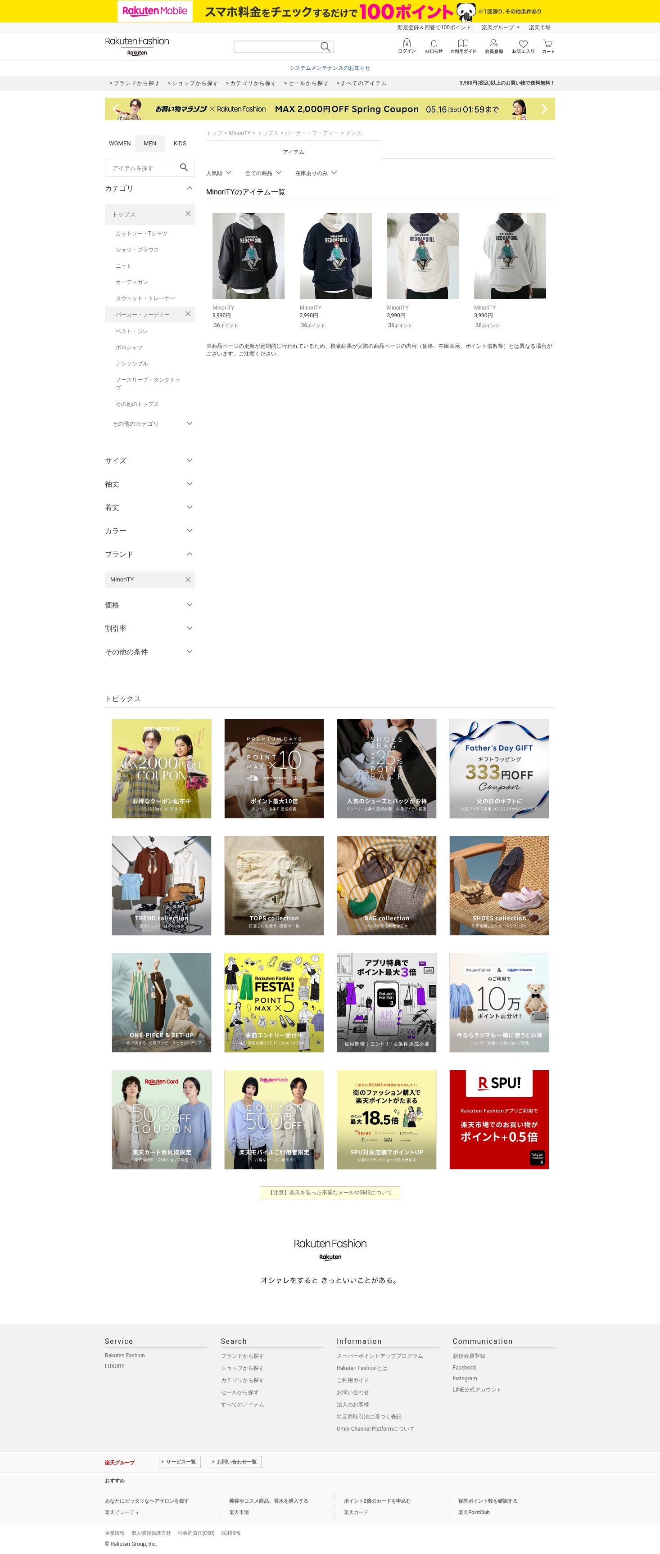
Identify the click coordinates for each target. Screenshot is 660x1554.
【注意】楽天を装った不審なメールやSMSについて (330, 1192)
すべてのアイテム (242, 1404)
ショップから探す (242, 1368)
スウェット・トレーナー (145, 298)
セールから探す (240, 1392)
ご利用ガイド (353, 1380)
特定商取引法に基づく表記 (369, 1417)
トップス (124, 214)
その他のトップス (137, 404)
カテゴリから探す (242, 1380)
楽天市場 (540, 27)
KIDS (180, 143)
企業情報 (115, 1533)
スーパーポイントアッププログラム (380, 1356)
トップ (214, 133)
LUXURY (115, 1366)
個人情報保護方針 (151, 1533)
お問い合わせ (353, 1392)
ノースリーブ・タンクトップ (148, 384)
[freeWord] (150, 168)
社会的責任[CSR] (196, 1533)
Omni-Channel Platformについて (376, 1429)
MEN (150, 143)
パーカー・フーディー (143, 314)
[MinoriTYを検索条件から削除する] (188, 579)
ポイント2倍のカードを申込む (377, 1501)
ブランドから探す (242, 1356)
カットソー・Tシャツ (141, 233)
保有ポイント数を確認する (488, 1501)
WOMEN (120, 143)
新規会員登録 (469, 1356)
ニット (124, 266)
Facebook (464, 1368)
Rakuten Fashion (125, 1355)
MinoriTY (239, 133)
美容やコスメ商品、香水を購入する (268, 1501)
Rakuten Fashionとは (362, 1368)
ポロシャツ (129, 347)
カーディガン (132, 282)
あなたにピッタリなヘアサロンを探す (147, 1501)
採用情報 (231, 1533)
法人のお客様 (353, 1404)
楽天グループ (498, 27)
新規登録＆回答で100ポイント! (435, 27)
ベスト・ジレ (132, 331)
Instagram (465, 1378)
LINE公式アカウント (477, 1390)
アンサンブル (132, 363)
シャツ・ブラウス (137, 250)
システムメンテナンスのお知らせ (330, 68)
